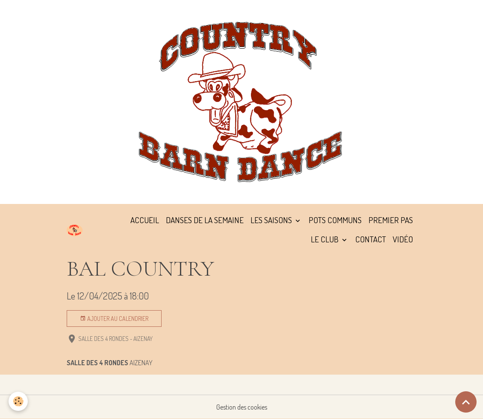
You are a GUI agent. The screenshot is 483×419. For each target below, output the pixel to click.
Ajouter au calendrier (114, 319)
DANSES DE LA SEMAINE (205, 220)
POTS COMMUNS (335, 220)
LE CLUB (325, 239)
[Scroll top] (466, 402)
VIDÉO (403, 239)
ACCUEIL (144, 220)
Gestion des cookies (241, 407)
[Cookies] (18, 401)
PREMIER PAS (390, 220)
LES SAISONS (272, 220)
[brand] (74, 230)
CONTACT (370, 239)
